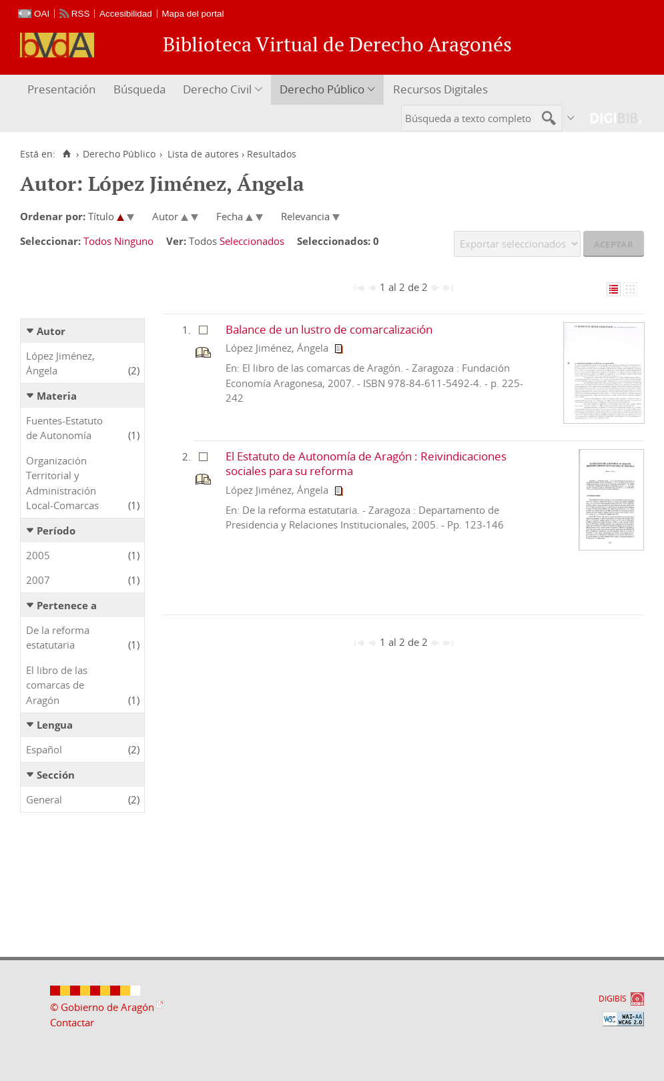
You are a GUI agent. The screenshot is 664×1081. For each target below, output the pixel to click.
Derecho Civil (217, 89)
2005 (38, 555)
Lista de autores (203, 154)
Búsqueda (139, 89)
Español (44, 749)
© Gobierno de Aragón (102, 1007)
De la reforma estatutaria (57, 637)
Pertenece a (67, 605)
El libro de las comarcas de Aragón (56, 685)
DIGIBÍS (613, 998)
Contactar (72, 1022)
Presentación (61, 89)
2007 (38, 580)
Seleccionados (252, 241)
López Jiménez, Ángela (60, 363)
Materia (57, 395)
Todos (97, 241)
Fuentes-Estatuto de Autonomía (64, 428)
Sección (56, 774)
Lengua (55, 724)
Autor (51, 331)
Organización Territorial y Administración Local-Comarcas (62, 483)
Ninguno (133, 241)
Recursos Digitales (440, 89)
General (44, 799)
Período (56, 530)
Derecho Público (322, 89)
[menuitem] (63, 90)
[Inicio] (66, 154)
